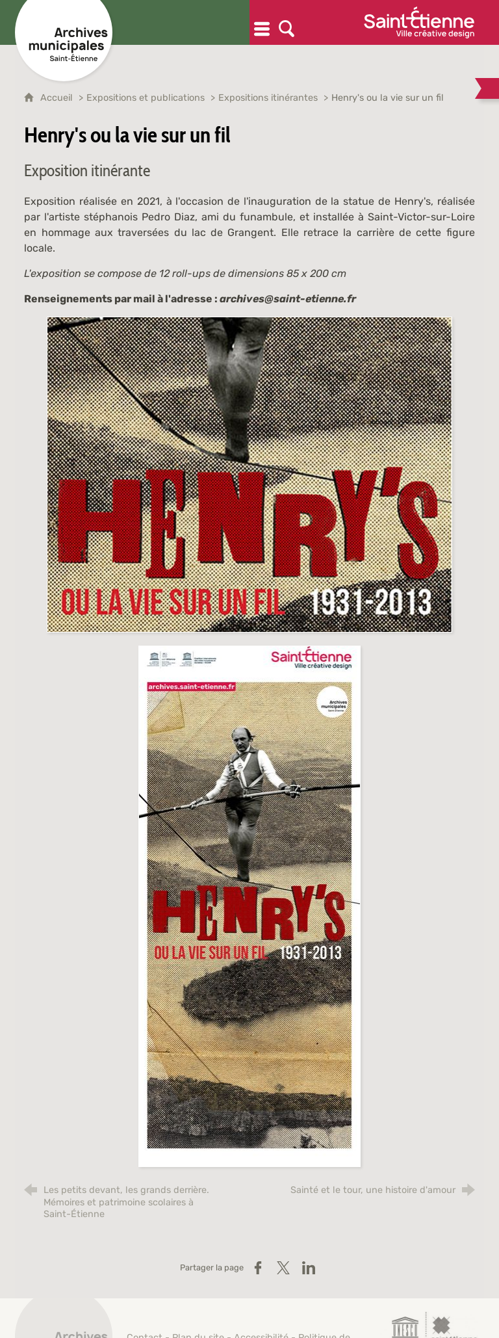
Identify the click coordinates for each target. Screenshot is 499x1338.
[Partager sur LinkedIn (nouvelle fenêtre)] (309, 1268)
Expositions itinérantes (268, 97)
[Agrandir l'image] (249, 474)
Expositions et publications (145, 97)
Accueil (57, 97)
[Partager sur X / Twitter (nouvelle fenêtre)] (283, 1268)
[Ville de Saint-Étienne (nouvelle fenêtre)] (419, 22)
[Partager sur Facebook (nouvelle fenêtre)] (258, 1268)
